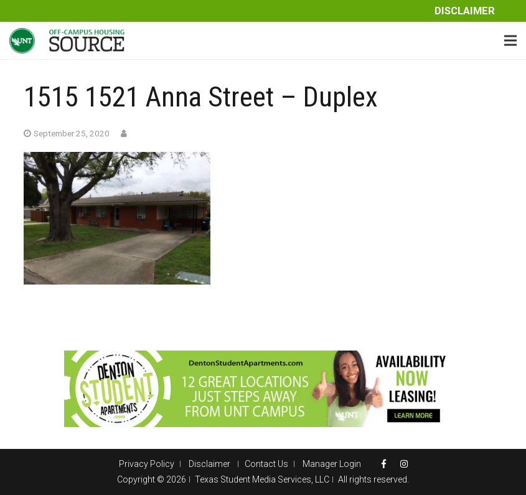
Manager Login (332, 464)
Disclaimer (464, 11)
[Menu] (510, 40)
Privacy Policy (146, 464)
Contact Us (266, 464)
